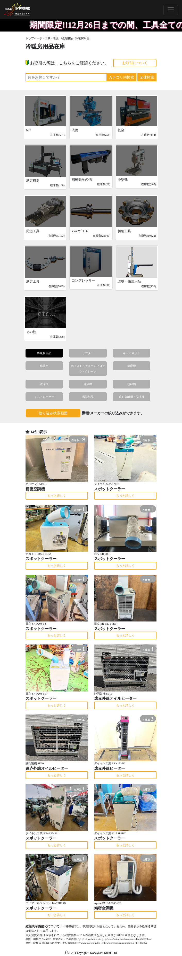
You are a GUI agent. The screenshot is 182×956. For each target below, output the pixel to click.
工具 (48, 38)
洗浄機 (44, 384)
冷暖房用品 (44, 353)
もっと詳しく (56, 496)
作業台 (44, 365)
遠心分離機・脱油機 (131, 396)
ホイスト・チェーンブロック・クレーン (88, 368)
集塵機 (131, 365)
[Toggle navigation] (170, 10)
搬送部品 (88, 396)
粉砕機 (131, 384)
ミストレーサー (44, 396)
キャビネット (131, 353)
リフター (88, 353)
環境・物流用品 (63, 38)
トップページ (34, 38)
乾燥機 (88, 384)
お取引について (134, 63)
